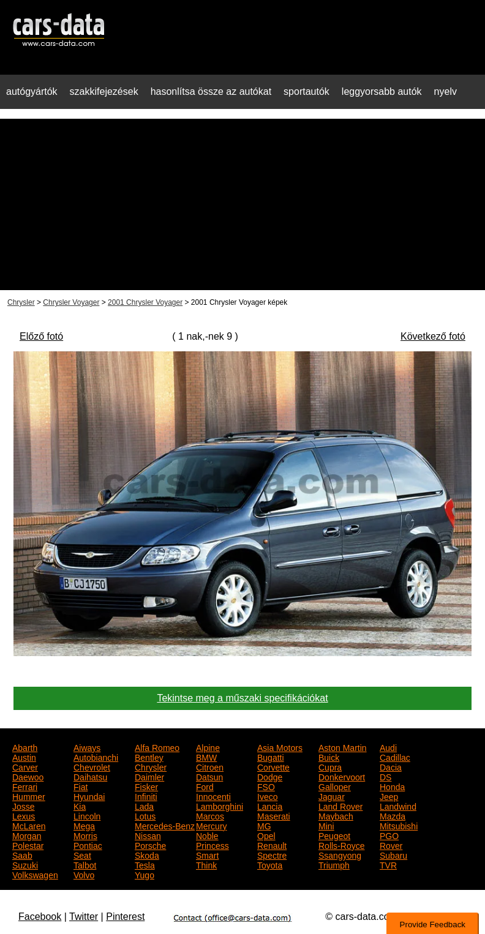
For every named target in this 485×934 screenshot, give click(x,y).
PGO (389, 835)
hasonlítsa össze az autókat (211, 91)
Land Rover (340, 805)
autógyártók (32, 91)
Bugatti (270, 756)
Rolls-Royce (341, 844)
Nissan (148, 835)
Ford (205, 786)
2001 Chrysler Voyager (145, 302)
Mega (84, 825)
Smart (207, 854)
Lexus (23, 815)
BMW (206, 756)
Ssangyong (339, 854)
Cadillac (395, 756)
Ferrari (24, 786)
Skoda (147, 854)
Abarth (24, 746)
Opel (266, 835)
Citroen (210, 766)
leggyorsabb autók (382, 91)
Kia (79, 805)
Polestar (27, 844)
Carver (25, 766)
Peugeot (334, 835)
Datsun (209, 776)
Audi (388, 746)
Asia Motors (280, 746)
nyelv (445, 91)
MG (264, 825)
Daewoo (27, 776)
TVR (388, 864)
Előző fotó (41, 336)
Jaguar (331, 795)
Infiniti (146, 795)
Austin (24, 756)
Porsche (150, 844)
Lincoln (86, 815)
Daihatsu (90, 776)
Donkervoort (341, 776)
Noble (207, 835)
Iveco (267, 795)
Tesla (145, 864)
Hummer (28, 795)
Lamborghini (219, 805)
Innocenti (213, 795)
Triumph (334, 864)
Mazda (392, 815)
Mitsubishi (399, 825)
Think (206, 864)
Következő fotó (432, 336)
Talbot (84, 864)
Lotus (145, 815)
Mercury (211, 825)
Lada (144, 805)
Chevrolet (91, 766)
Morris (85, 835)
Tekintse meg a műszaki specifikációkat (242, 698)
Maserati (273, 815)
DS (385, 776)
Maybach (335, 815)
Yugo (144, 874)
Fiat (80, 786)
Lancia (269, 805)
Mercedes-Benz (165, 825)
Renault (272, 844)
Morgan (26, 835)
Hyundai (89, 795)
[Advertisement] (242, 204)
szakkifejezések (104, 91)
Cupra (330, 766)
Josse (23, 805)
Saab (22, 854)
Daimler (149, 776)
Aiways (86, 746)
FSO (266, 786)
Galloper (334, 786)
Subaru (393, 854)
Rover (391, 844)
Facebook (39, 916)
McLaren (28, 825)
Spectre (272, 854)
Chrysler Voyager (71, 302)
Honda (392, 786)
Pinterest (125, 916)
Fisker (146, 786)
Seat (82, 854)
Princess (212, 844)
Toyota (269, 864)
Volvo (83, 874)
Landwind (398, 805)
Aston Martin (342, 746)
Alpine (208, 746)
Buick (328, 756)
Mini (326, 825)
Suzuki (25, 864)
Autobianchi (95, 756)
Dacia (391, 766)
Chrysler (21, 302)
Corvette (273, 766)
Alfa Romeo (157, 746)
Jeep (389, 795)
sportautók (306, 91)
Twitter (83, 916)
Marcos (210, 815)
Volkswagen (35, 874)
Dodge (269, 776)
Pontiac (87, 844)
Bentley (149, 756)
